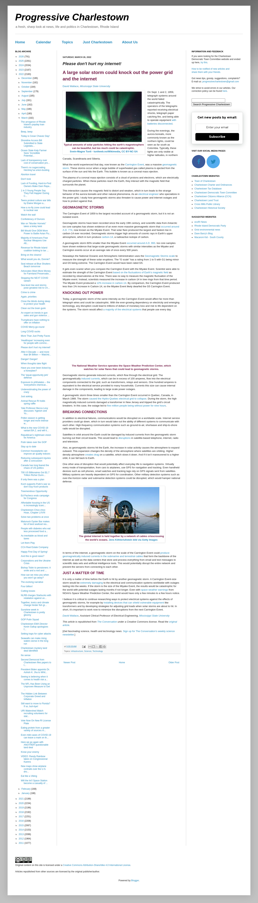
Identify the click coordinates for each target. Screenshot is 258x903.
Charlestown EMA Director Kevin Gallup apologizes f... (34, 627)
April (24, 113)
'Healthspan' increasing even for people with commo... (35, 341)
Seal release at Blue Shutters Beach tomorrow (35, 265)
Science (87, 651)
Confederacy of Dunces (33, 219)
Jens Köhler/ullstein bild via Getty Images (133, 539)
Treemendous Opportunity (34, 491)
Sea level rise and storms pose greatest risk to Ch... (35, 286)
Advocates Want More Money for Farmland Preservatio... (36, 272)
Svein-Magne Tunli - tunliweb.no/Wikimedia (95, 151)
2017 (21, 816)
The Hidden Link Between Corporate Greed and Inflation (34, 696)
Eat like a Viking (29, 776)
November (27, 82)
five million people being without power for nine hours (136, 405)
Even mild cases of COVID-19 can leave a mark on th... (36, 736)
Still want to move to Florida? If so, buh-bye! (35, 705)
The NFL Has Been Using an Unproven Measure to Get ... (35, 687)
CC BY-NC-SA (130, 151)
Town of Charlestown (205, 181)
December (27, 78)
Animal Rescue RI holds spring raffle (33, 402)
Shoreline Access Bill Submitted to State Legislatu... (31, 143)
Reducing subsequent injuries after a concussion (36, 459)
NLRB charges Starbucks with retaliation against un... (36, 596)
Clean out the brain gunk (33, 308)
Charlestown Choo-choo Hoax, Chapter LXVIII (33, 511)
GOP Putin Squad (30, 619)
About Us (130, 42)
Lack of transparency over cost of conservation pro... (35, 161)
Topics (67, 42)
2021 (21, 798)
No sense (26, 655)
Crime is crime (28, 292)
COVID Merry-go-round (32, 327)
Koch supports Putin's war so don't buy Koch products (35, 485)
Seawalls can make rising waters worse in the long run (34, 641)
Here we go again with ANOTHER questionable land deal (34, 745)
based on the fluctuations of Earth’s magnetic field (140, 272)
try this (204, 62)
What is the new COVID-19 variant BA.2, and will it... (35, 429)
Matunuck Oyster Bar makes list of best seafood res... (35, 522)
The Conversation (107, 621)
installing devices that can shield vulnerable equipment (134, 602)
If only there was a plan (32, 479)
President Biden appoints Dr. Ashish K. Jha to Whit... (35, 670)
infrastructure (77, 651)
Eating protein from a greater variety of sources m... (35, 729)
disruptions (124, 438)
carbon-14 (107, 237)
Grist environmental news (207, 229)
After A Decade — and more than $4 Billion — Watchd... (36, 353)
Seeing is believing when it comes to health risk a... (34, 678)
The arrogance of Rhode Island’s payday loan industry (33, 125)
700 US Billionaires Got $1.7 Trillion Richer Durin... (35, 473)
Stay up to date (28, 446)
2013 (21, 834)
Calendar (43, 42)
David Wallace (71, 86)
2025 (21, 61)
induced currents (90, 378)
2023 (21, 70)
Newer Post (69, 662)
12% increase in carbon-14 (111, 283)
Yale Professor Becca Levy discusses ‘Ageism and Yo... (34, 411)
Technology (98, 651)
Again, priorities (29, 296)
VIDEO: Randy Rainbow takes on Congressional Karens (34, 759)
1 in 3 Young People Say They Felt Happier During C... (35, 193)
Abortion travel (28, 174)
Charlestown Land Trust (206, 200)
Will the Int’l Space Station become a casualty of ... (34, 782)
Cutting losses (28, 591)
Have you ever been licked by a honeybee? (36, 369)
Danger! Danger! (29, 359)
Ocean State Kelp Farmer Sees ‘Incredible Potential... (34, 153)
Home (20, 42)
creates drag (92, 454)
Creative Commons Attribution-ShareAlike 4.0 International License (96, 865)
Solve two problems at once (35, 517)
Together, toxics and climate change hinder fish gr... (35, 603)
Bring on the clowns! (31, 255)
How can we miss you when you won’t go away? (35, 576)
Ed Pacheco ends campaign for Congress (35, 497)
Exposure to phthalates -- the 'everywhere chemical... (35, 383)
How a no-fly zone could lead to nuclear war (35, 209)
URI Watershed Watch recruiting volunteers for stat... (34, 713)
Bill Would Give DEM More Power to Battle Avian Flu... (36, 232)
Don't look (26, 179)
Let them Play (28, 543)
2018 (21, 812)
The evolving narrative (32, 582)
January (25, 793)
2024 (21, 65)
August (25, 95)
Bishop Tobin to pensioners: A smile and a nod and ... (36, 569)
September (27, 91)
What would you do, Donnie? (35, 259)
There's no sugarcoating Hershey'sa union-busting (35, 168)
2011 (21, 843)
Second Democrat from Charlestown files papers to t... (36, 662)
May (23, 109)
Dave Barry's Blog (203, 233)
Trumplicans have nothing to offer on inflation (35, 321)
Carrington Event (134, 164)
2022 (21, 74)
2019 (21, 807)
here (225, 91)
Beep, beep (26, 131)
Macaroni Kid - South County (208, 237)
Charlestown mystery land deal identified (34, 649)
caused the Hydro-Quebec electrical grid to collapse (117, 398)
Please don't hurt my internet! (35, 347)
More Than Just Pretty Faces (35, 336)
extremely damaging (91, 582)
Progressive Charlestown (72, 17)
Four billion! (27, 586)
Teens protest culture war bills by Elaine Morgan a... (36, 201)
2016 (21, 821)
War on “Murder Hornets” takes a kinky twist (33, 224)
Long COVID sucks (30, 331)
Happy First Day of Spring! (34, 551)
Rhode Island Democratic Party (210, 225)
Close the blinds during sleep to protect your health (35, 302)
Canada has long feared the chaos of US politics (35, 466)
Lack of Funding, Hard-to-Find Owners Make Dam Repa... (36, 184)
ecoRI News (200, 222)
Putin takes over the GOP (34, 442)
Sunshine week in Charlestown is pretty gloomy (33, 612)
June (24, 104)
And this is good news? (32, 556)
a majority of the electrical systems (122, 309)
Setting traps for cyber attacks (36, 633)
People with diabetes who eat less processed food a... (35, 529)
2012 (21, 838)
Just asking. (27, 396)
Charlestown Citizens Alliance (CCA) (212, 196)
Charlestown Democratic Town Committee (215, 192)
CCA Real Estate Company (34, 547)
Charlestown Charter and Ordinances (213, 185)
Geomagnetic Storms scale (160, 256)
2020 (21, 803)
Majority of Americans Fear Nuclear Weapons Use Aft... (34, 241)
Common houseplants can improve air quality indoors (35, 452)
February (26, 789)
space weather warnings (154, 589)
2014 (21, 829)
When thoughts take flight (33, 363)
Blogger (135, 880)
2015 (21, 825)
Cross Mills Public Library (207, 204)
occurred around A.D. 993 (141, 243)
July (23, 100)
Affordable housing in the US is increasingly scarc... (35, 504)
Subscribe (217, 137)
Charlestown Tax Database (208, 188)
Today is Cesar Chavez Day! (35, 136)
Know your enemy (30, 752)
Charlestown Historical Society (209, 208)
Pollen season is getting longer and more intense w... (34, 421)
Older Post (173, 662)
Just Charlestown (97, 42)
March (24, 118)
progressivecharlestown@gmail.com (220, 81)
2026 (21, 56)
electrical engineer (148, 194)
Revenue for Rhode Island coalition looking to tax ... (35, 249)
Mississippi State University (95, 86)
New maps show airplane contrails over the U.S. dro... (33, 769)
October (25, 87)
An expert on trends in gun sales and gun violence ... (35, 314)
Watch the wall (28, 214)
